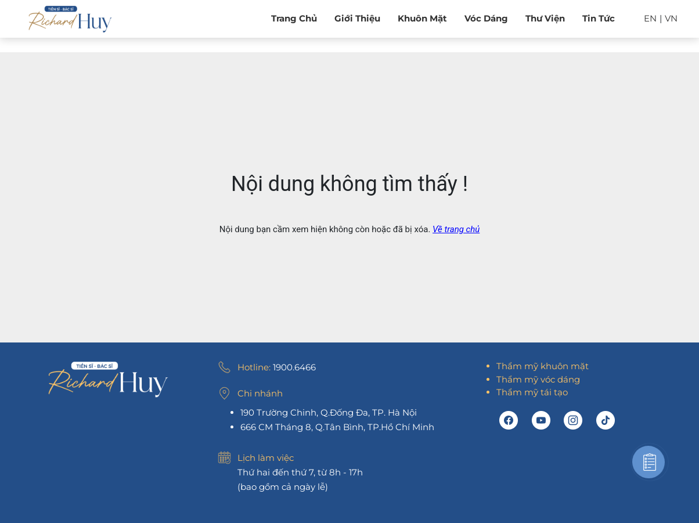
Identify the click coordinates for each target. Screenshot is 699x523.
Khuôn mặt (422, 18)
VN (671, 18)
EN (650, 18)
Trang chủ (294, 18)
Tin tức (598, 18)
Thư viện (545, 18)
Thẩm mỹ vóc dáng (538, 379)
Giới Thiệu (357, 18)
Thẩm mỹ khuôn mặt (542, 365)
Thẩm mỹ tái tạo (532, 392)
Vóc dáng (486, 18)
